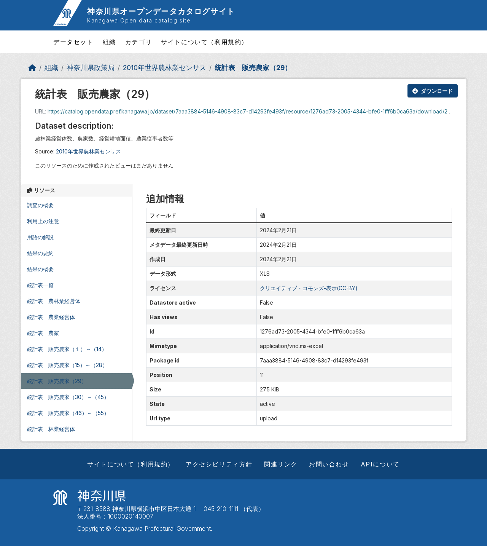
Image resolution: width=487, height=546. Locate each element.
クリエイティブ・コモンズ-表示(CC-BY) (309, 288)
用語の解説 (40, 237)
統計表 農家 (43, 333)
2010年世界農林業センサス (164, 68)
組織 (109, 42)
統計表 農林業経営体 (53, 301)
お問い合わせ (329, 464)
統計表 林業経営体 (51, 429)
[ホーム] (32, 68)
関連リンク (281, 464)
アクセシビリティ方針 (219, 464)
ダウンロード (432, 91)
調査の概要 (40, 205)
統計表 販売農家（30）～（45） (68, 397)
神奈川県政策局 (91, 68)
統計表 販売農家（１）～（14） (67, 349)
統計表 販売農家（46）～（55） (68, 413)
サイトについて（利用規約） (204, 42)
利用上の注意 (43, 221)
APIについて (380, 464)
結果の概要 (40, 269)
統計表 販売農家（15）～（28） (67, 365)
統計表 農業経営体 (51, 317)
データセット (73, 42)
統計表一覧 (40, 285)
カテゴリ (138, 42)
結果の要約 (40, 253)
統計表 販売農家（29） (253, 68)
